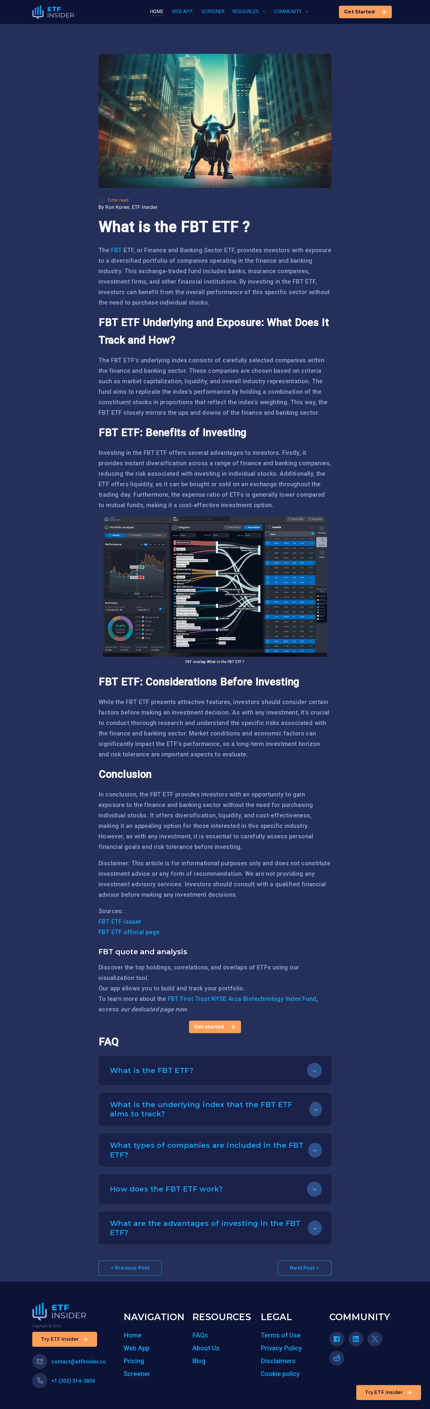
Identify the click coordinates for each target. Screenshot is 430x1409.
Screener (137, 1374)
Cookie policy (280, 1374)
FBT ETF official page (129, 932)
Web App (137, 1348)
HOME (156, 11)
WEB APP (182, 11)
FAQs (200, 1335)
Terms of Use (281, 1335)
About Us (205, 1348)
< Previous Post (130, 1268)
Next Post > (304, 1268)
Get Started (365, 12)
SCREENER (213, 11)
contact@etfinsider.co (69, 1361)
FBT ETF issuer (120, 921)
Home (133, 1335)
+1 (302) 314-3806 (63, 1380)
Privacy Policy (281, 1348)
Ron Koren (117, 207)
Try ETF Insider (388, 1393)
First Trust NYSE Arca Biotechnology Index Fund (248, 998)
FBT (116, 250)
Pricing (134, 1361)
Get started (215, 1027)
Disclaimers (278, 1361)
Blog (198, 1361)
